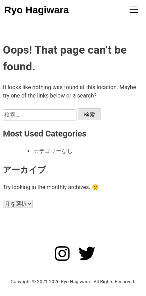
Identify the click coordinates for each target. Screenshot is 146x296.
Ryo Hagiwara (36, 10)
